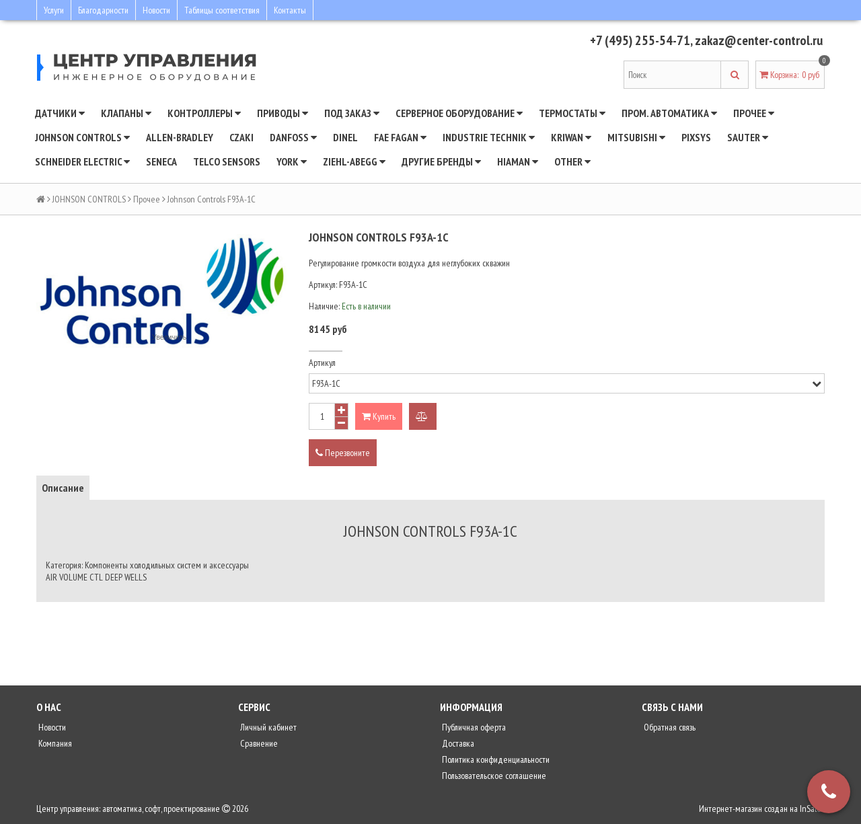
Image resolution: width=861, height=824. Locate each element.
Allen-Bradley (179, 137)
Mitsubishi (636, 137)
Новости (156, 10)
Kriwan (571, 137)
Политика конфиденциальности (495, 759)
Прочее (753, 113)
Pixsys (696, 137)
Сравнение (258, 743)
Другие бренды (441, 161)
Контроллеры (204, 113)
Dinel (345, 137)
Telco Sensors (226, 161)
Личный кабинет (267, 727)
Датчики (60, 113)
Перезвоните (342, 453)
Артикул (322, 363)
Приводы (282, 113)
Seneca (161, 161)
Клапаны (126, 113)
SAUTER (747, 137)
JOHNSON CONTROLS (82, 137)
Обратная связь (669, 727)
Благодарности (103, 10)
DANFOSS (293, 137)
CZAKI (241, 137)
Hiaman (517, 161)
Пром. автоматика (669, 113)
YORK (291, 161)
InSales (812, 808)
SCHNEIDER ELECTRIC (82, 161)
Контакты (290, 10)
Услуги (54, 10)
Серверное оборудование (459, 113)
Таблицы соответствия (222, 10)
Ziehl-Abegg (354, 161)
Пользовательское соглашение (493, 776)
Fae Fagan (400, 137)
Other (572, 161)
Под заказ (351, 113)
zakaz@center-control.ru (759, 40)
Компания (54, 743)
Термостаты (572, 113)
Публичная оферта (473, 727)
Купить (379, 416)
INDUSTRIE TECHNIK (489, 137)
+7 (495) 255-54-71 (640, 40)
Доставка (457, 743)
